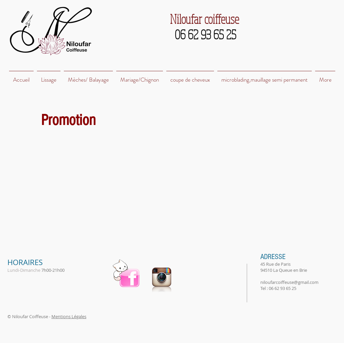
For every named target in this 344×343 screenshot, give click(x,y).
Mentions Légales (68, 316)
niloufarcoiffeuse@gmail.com (289, 282)
